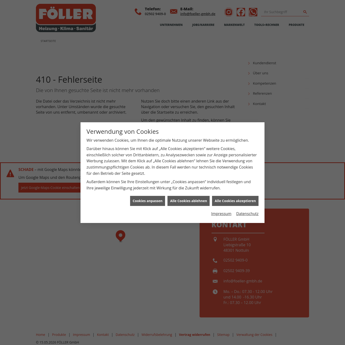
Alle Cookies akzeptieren (235, 201)
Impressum (221, 213)
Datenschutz (247, 213)
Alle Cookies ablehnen (188, 201)
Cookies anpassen (147, 201)
